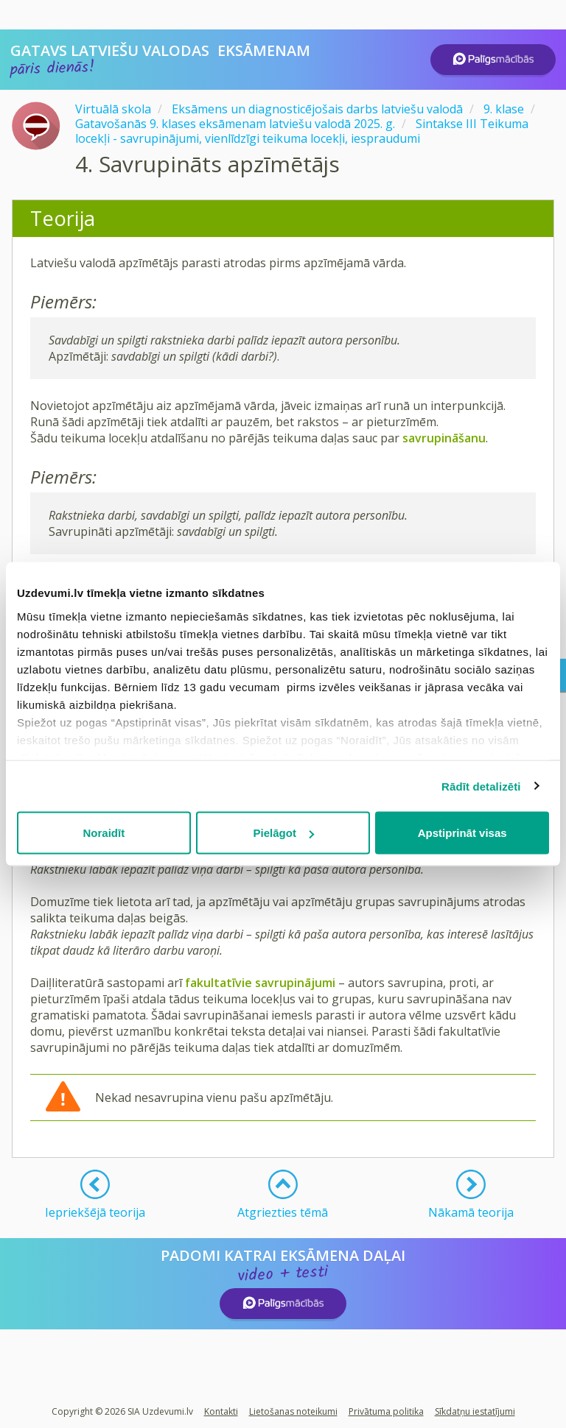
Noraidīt (104, 833)
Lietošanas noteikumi (293, 1411)
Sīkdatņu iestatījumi (475, 1411)
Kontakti (221, 1411)
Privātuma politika (386, 1411)
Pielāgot (284, 833)
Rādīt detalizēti (480, 786)
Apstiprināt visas (462, 833)
